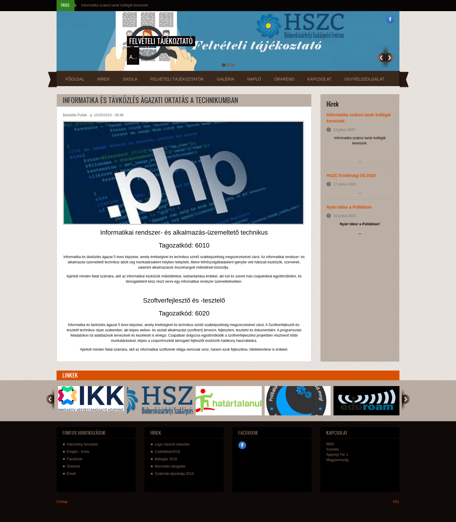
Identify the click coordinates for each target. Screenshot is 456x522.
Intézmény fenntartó (82, 444)
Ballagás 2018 (166, 459)
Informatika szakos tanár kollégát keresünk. (115, 5)
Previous (381, 57)
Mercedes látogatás (170, 466)
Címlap (62, 502)
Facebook (390, 19)
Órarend (284, 79)
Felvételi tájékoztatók (177, 79)
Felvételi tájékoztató (161, 41)
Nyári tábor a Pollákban (349, 207)
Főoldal (74, 79)
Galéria (225, 79)
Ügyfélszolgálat (364, 79)
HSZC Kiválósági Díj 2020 (351, 175)
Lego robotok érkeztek (172, 444)
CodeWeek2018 (167, 452)
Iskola (129, 79)
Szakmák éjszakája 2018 (174, 474)
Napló (254, 79)
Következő (390, 57)
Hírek (103, 79)
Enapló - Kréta (78, 452)
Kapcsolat (319, 79)
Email (71, 474)
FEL (396, 502)
